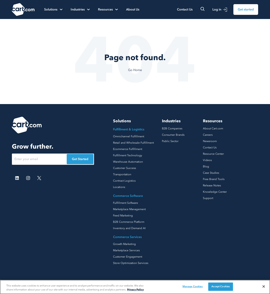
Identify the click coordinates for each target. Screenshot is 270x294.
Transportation (122, 174)
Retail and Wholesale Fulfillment (133, 143)
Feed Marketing (123, 215)
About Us (132, 9)
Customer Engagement (127, 257)
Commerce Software (128, 196)
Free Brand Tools (213, 179)
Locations (119, 187)
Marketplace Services (126, 250)
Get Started (80, 159)
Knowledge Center (215, 192)
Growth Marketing (124, 244)
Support (208, 198)
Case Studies (211, 173)
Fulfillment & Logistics (128, 129)
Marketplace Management (129, 209)
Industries (171, 121)
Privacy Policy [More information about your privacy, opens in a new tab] (135, 289)
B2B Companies (172, 128)
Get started (246, 9)
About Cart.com (213, 128)
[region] (135, 287)
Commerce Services (127, 237)
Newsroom (210, 141)
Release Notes (212, 185)
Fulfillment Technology (127, 155)
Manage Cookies (193, 286)
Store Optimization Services (130, 263)
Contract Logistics (124, 181)
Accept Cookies (220, 286)
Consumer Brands (173, 135)
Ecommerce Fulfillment (127, 149)
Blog (206, 166)
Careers (208, 135)
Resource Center (213, 154)
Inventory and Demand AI (129, 228)
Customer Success (124, 168)
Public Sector (170, 141)
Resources (212, 121)
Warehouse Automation (128, 162)
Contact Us (185, 9)
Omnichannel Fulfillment (128, 136)
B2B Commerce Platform (128, 222)
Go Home (135, 70)
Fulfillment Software (125, 203)
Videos (207, 160)
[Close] (263, 286)
